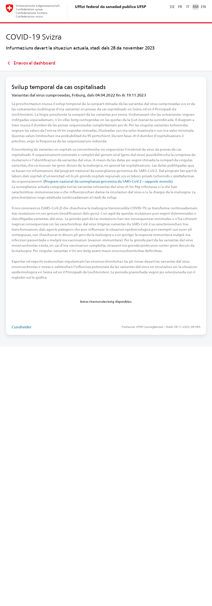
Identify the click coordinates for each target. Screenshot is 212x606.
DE (172, 6)
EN (203, 6)
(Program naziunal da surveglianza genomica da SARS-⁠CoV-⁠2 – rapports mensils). (108, 181)
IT (187, 6)
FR (180, 6)
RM (195, 6)
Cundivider (22, 327)
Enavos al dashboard (30, 63)
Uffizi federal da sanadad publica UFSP (110, 6)
